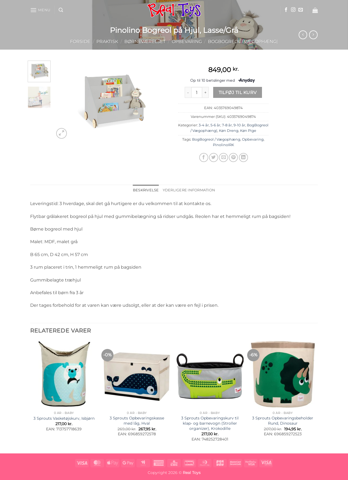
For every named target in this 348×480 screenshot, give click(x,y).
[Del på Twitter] (213, 157)
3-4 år (204, 125)
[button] (40, 10)
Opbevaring (187, 41)
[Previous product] (313, 34)
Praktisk (107, 41)
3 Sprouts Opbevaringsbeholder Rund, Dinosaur (282, 421)
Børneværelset (145, 41)
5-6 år (215, 125)
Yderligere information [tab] (189, 190)
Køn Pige (248, 131)
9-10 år (239, 125)
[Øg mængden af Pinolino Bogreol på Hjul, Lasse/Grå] (205, 92)
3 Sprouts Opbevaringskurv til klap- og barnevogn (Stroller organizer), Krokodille (210, 423)
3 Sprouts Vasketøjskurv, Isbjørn (64, 418)
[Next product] (303, 34)
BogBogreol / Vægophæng (216, 139)
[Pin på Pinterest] (233, 157)
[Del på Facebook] (203, 157)
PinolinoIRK (223, 145)
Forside (80, 41)
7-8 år (227, 125)
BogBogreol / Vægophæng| (243, 41)
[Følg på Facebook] (286, 9)
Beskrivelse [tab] (146, 190)
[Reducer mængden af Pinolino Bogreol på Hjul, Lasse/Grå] (188, 92)
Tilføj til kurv (238, 92)
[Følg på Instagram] (293, 9)
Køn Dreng (228, 131)
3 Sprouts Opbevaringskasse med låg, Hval (137, 421)
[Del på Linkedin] (243, 157)
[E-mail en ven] (223, 157)
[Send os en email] (300, 9)
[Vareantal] (196, 92)
